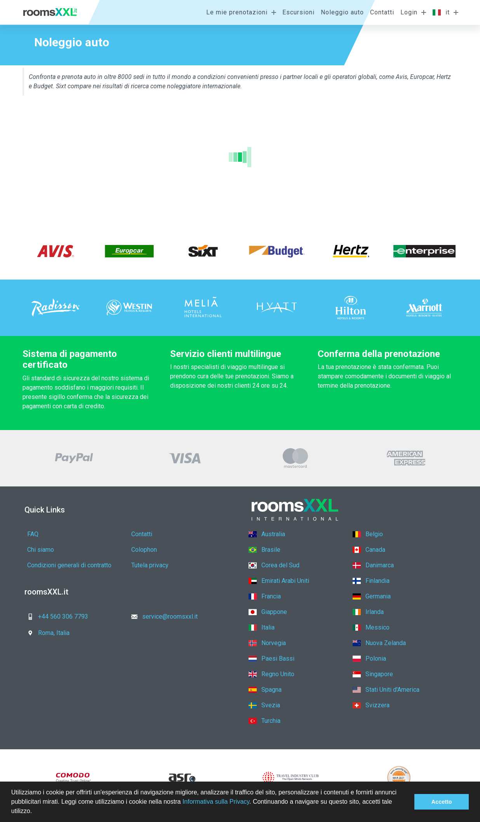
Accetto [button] (441, 802)
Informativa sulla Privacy (216, 801)
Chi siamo (40, 549)
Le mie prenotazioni (237, 12)
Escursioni (298, 12)
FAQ (32, 534)
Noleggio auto (342, 12)
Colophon (144, 549)
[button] (35, 812)
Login (408, 12)
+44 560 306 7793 (55, 616)
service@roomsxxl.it (162, 616)
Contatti (382, 12)
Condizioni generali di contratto (69, 565)
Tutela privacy (150, 565)
